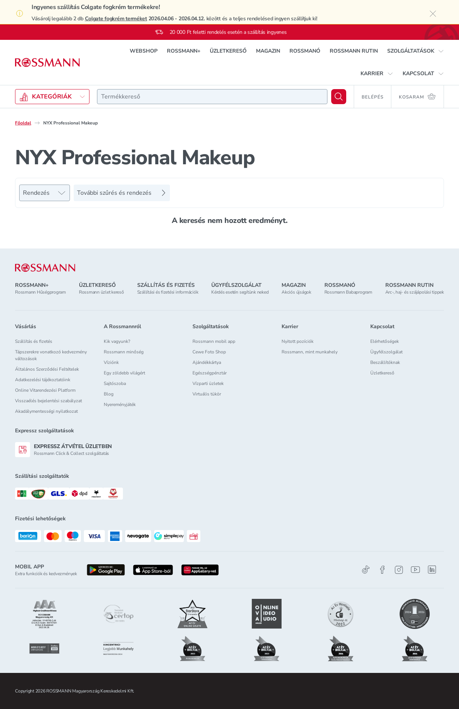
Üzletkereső (382, 373)
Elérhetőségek (384, 341)
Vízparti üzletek (208, 383)
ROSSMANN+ (183, 51)
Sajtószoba (115, 383)
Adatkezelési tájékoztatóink (42, 380)
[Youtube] (415, 569)
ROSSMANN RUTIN (354, 51)
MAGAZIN (268, 51)
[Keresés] (338, 96)
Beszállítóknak (385, 362)
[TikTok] (365, 569)
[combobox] (212, 96)
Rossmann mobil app (213, 341)
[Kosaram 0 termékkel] (417, 96)
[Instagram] (398, 569)
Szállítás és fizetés (33, 341)
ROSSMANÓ (304, 51)
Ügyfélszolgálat (386, 352)
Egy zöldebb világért (124, 373)
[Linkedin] (431, 569)
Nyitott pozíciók (298, 341)
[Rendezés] (44, 193)
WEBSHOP (144, 51)
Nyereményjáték (120, 404)
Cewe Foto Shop (209, 352)
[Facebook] (382, 569)
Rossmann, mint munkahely (310, 352)
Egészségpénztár (209, 373)
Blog (109, 394)
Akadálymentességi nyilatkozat (46, 411)
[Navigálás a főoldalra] (47, 62)
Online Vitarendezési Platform (45, 390)
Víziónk (111, 362)
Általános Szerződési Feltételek (47, 369)
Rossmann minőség (124, 352)
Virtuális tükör (206, 394)
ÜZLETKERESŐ (228, 51)
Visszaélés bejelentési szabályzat (48, 401)
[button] (415, 51)
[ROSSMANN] (45, 268)
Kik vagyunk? (117, 341)
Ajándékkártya (206, 362)
